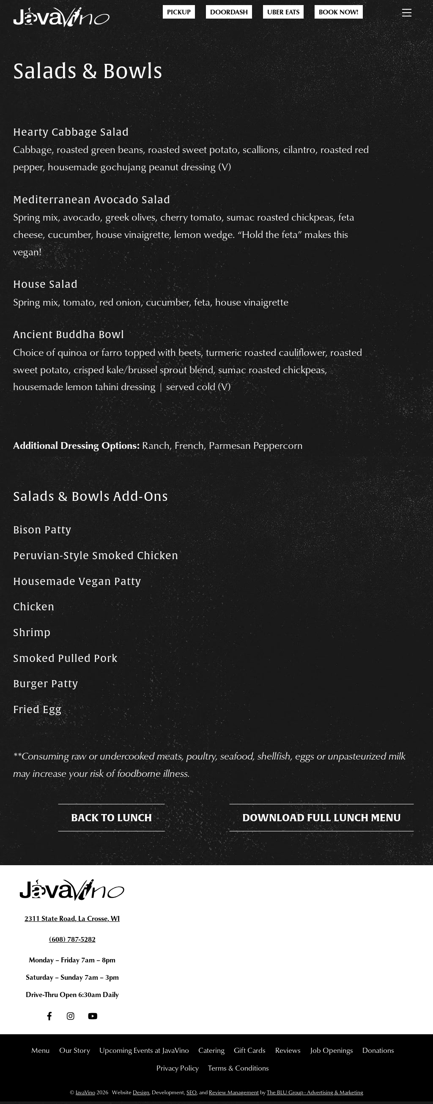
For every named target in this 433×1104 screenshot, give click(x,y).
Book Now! (339, 11)
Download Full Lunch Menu (321, 820)
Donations (378, 1052)
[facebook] (49, 1016)
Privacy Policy (177, 1070)
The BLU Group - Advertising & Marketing (315, 1095)
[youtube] (92, 1016)
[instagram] (71, 1016)
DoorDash (229, 11)
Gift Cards (250, 1052)
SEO (191, 1095)
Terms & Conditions (238, 1070)
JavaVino (85, 1095)
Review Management (234, 1095)
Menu (40, 1052)
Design (141, 1095)
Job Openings (331, 1052)
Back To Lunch (111, 820)
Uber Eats (283, 11)
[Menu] (407, 11)
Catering (211, 1052)
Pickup (179, 11)
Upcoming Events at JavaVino (144, 1052)
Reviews (288, 1052)
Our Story (74, 1052)
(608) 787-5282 (72, 941)
